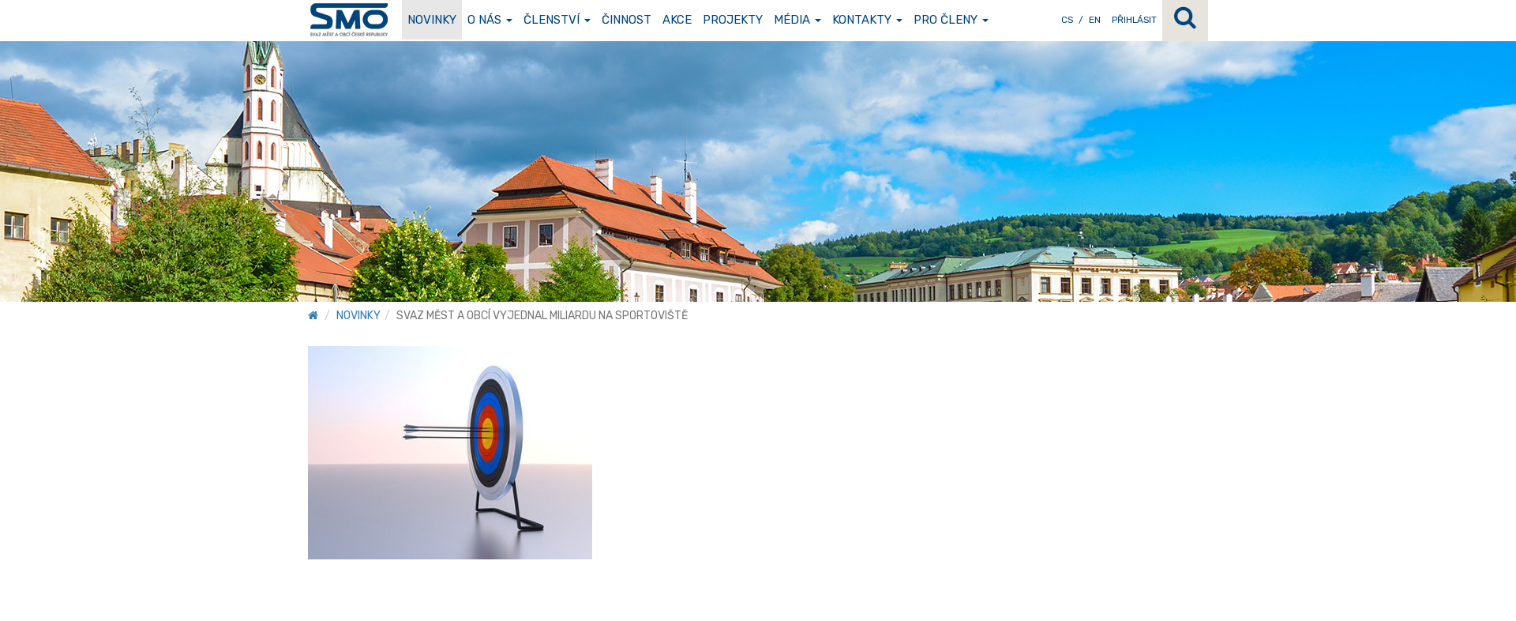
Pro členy (951, 20)
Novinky (431, 20)
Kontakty (867, 20)
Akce (677, 20)
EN (1095, 19)
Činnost (626, 20)
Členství (557, 20)
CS (1067, 19)
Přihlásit (1134, 19)
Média (797, 20)
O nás (489, 20)
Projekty (733, 20)
